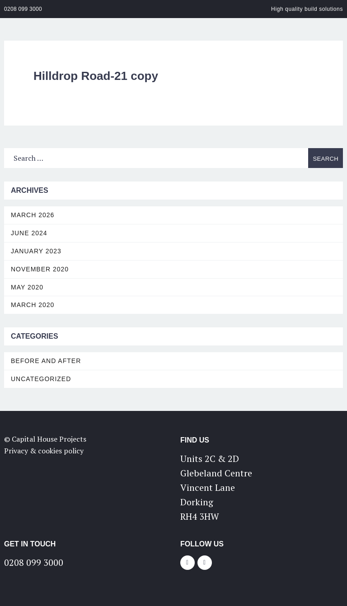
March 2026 (32, 215)
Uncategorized (41, 378)
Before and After (46, 360)
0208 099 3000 (23, 9)
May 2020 (27, 287)
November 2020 (40, 269)
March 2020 (32, 304)
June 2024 (29, 233)
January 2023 (36, 251)
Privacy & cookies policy (44, 451)
